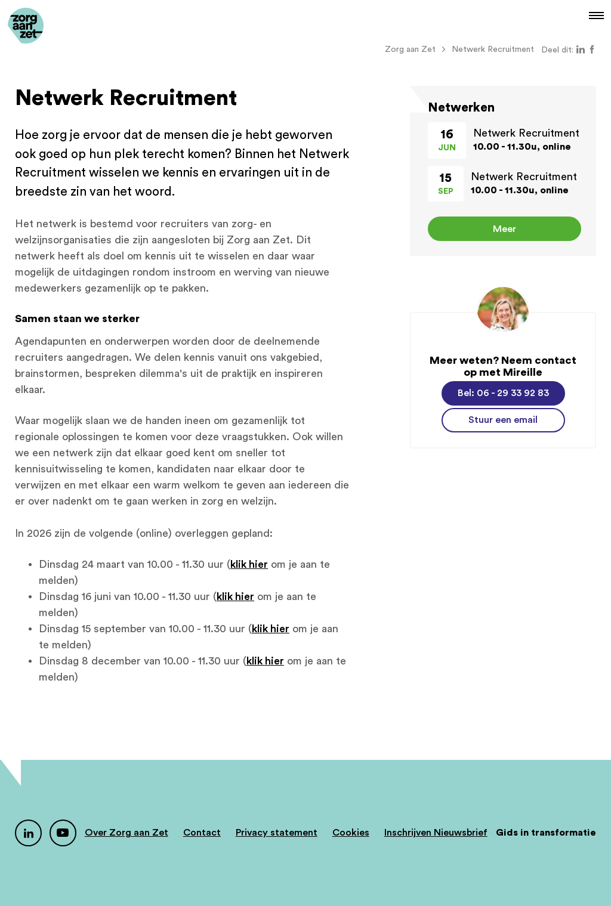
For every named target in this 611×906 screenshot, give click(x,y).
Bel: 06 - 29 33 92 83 (503, 393)
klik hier (249, 564)
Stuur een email (503, 420)
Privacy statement (276, 832)
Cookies (350, 832)
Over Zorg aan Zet (126, 832)
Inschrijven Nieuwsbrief (435, 832)
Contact (202, 832)
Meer (504, 229)
